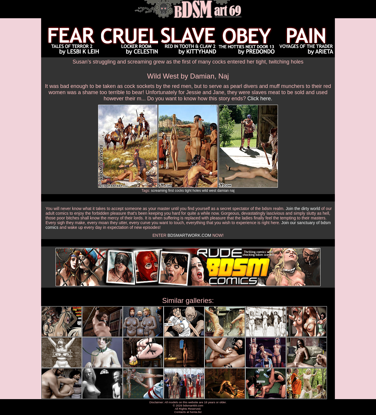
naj (232, 191)
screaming (159, 191)
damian (223, 191)
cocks (179, 191)
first (171, 191)
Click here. (259, 98)
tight (188, 191)
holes (196, 191)
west (212, 191)
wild (205, 191)
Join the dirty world (303, 208)
